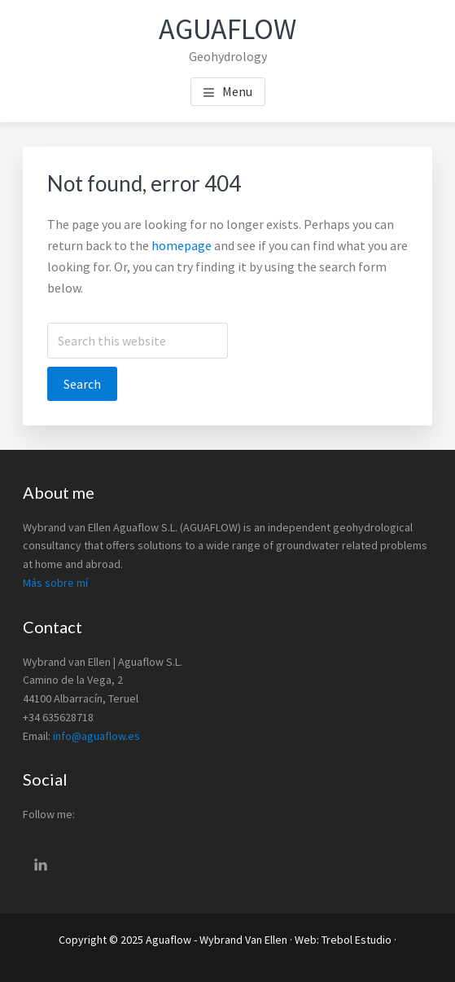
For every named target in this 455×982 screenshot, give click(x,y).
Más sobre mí (55, 582)
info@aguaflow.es (96, 736)
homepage (181, 245)
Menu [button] (237, 91)
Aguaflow (227, 29)
